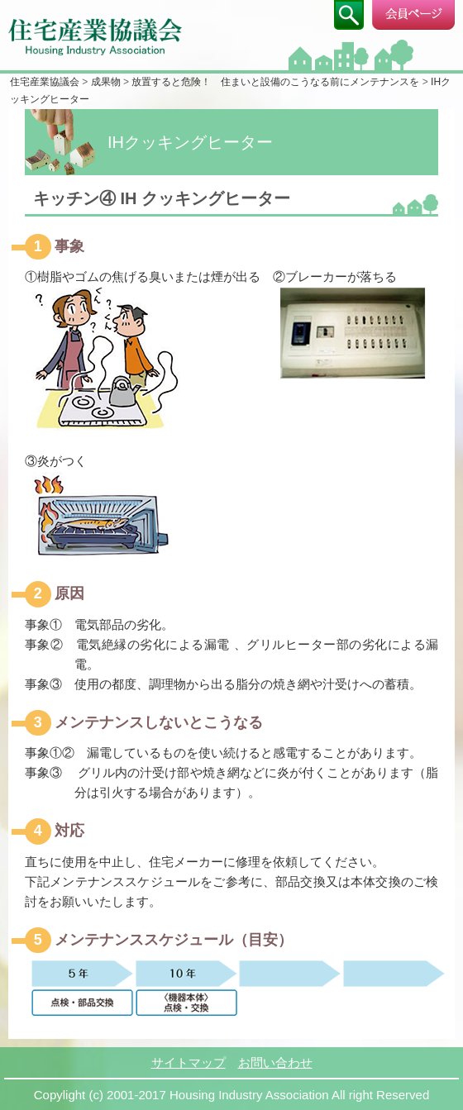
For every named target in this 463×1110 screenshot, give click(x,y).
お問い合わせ (275, 1062)
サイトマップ (188, 1062)
